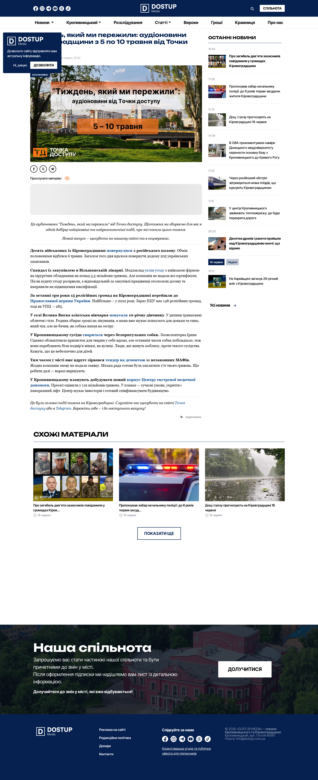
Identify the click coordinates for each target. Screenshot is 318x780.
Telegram (63, 408)
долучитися (245, 669)
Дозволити (44, 65)
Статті (161, 22)
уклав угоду (154, 270)
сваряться (93, 335)
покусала (119, 315)
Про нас (275, 22)
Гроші (216, 22)
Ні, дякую (20, 65)
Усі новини (220, 305)
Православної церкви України (60, 301)
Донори (105, 746)
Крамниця (245, 22)
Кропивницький (82, 22)
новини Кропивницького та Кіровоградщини (253, 730)
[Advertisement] (244, 347)
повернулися (119, 250)
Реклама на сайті (112, 730)
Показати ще (159, 533)
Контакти (106, 754)
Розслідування (128, 22)
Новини (42, 22)
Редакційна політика (115, 738)
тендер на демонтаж (125, 360)
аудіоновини (194, 417)
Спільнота (272, 8)
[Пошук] (252, 8)
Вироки (191, 22)
